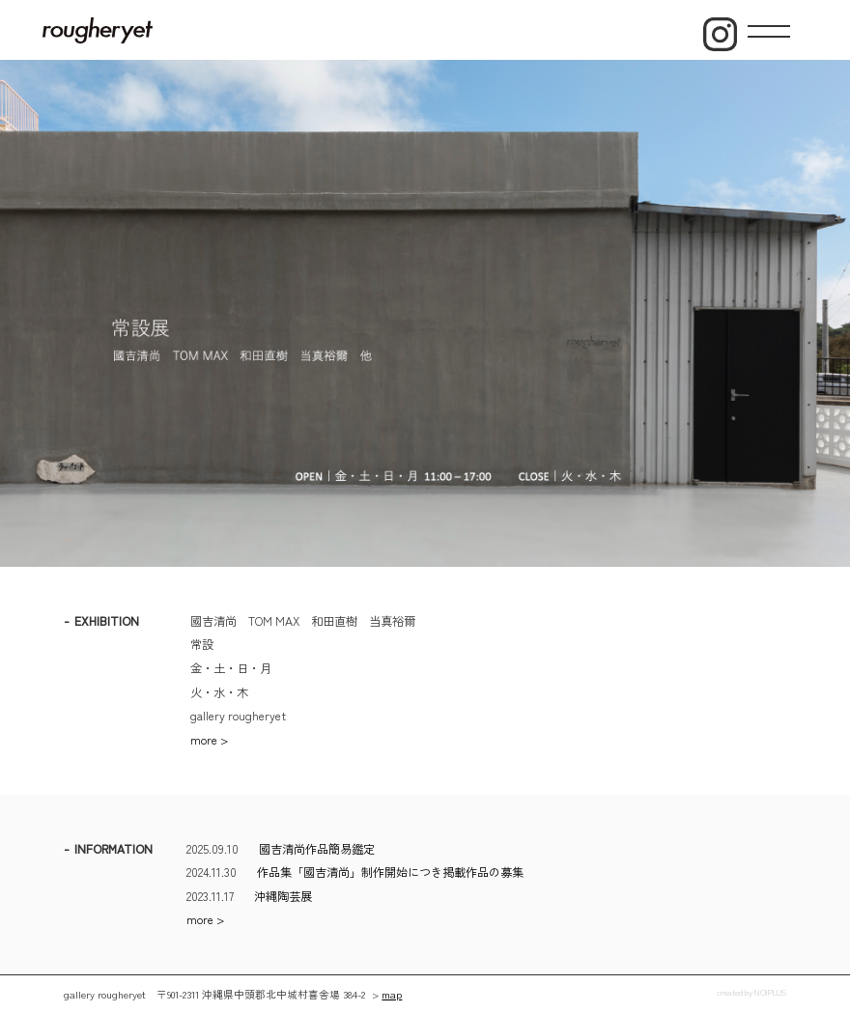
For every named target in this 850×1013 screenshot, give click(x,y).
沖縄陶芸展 (283, 896)
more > (209, 739)
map (392, 994)
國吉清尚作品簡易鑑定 (317, 849)
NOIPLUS (770, 992)
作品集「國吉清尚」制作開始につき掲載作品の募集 (390, 872)
